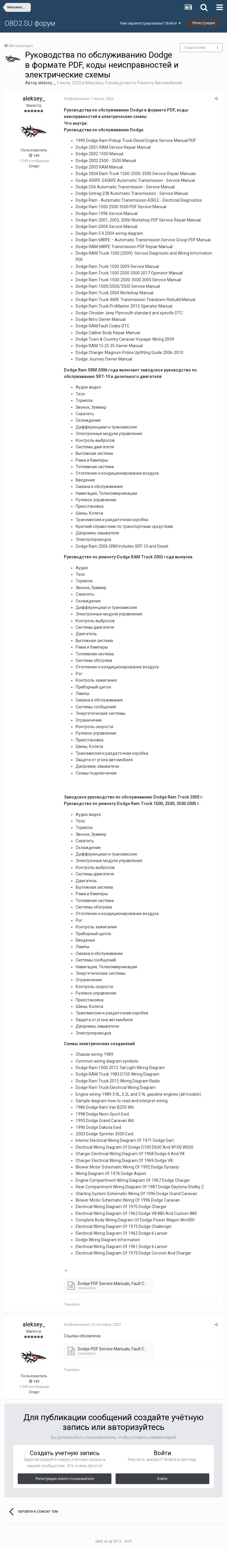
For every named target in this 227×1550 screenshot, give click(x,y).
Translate (71, 1304)
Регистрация (203, 23)
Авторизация (21, 45)
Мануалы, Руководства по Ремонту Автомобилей (133, 82)
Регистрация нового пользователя (64, 1479)
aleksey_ (46, 82)
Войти (162, 1479)
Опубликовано (89, 98)
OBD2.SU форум (29, 23)
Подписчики (194, 48)
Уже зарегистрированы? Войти (150, 23)
